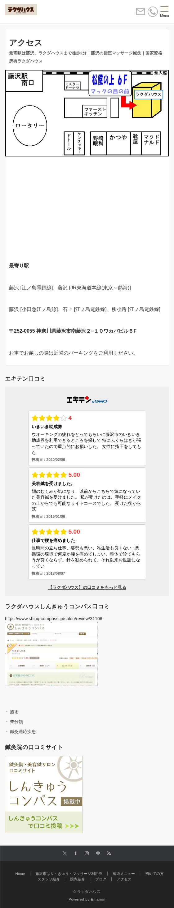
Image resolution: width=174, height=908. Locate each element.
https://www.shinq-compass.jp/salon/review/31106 (53, 618)
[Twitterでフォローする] (64, 853)
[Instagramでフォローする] (87, 853)
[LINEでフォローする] (98, 853)
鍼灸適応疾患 (23, 731)
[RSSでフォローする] (109, 853)
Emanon (98, 899)
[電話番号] (153, 11)
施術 (14, 711)
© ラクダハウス (87, 891)
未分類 (16, 721)
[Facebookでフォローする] (76, 853)
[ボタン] (140, 14)
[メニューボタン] (164, 11)
